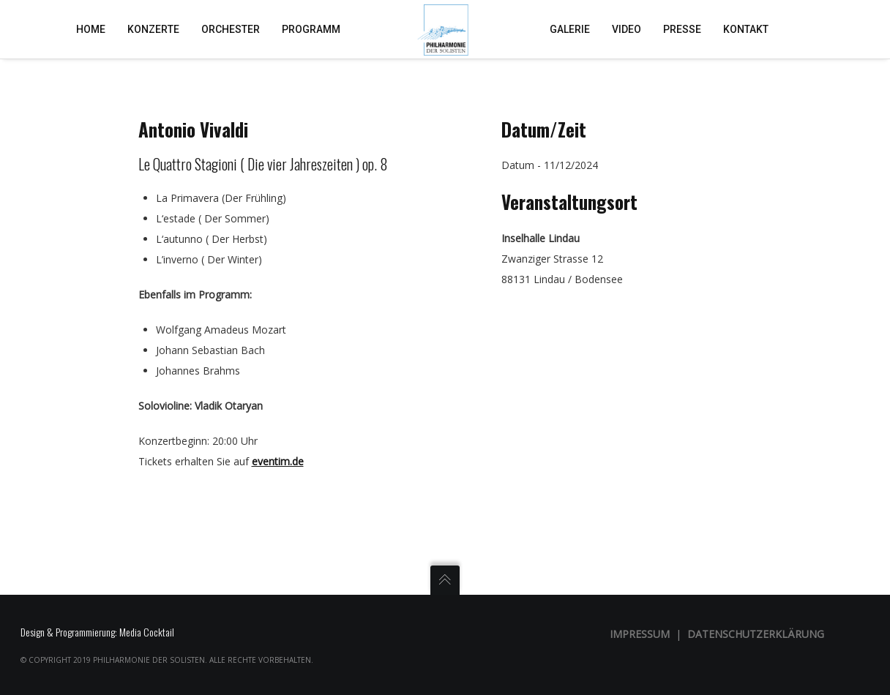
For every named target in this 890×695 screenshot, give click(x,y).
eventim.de (278, 461)
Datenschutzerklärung (755, 634)
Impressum (640, 634)
